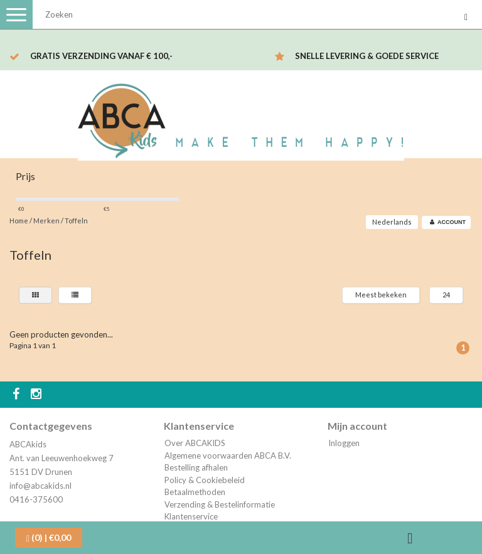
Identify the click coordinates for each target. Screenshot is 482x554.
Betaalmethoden (194, 492)
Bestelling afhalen (196, 467)
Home (18, 220)
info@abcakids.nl (40, 486)
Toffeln (76, 220)
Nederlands (392, 222)
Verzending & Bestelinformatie (219, 504)
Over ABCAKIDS (194, 443)
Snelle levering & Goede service (367, 56)
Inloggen (344, 443)
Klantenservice (191, 516)
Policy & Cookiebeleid (204, 480)
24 (446, 294)
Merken (46, 220)
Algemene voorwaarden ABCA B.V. (227, 455)
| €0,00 (48, 537)
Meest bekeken (381, 294)
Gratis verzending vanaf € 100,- (101, 56)
